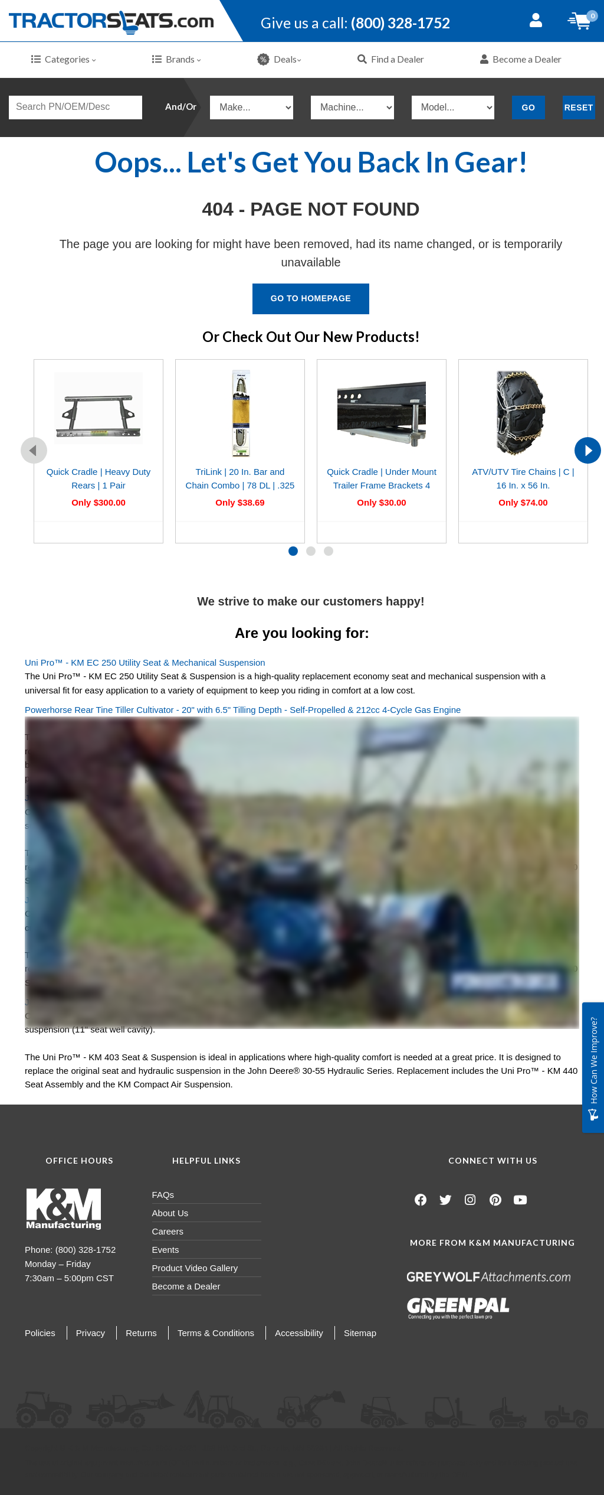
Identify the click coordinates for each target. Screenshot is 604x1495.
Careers (167, 1231)
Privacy (90, 1333)
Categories (63, 58)
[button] (293, 551)
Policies (40, 1333)
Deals (279, 59)
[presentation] (34, 450)
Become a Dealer (521, 58)
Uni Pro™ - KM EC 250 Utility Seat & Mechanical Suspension (145, 662)
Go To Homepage (311, 298)
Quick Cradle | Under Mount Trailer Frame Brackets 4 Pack (381, 485)
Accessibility (299, 1333)
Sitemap (360, 1333)
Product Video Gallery (195, 1268)
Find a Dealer (390, 58)
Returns (141, 1333)
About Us (170, 1213)
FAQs (163, 1195)
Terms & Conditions (216, 1333)
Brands (176, 58)
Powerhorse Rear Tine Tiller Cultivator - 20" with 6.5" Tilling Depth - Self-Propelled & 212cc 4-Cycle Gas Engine (243, 710)
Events (165, 1250)
